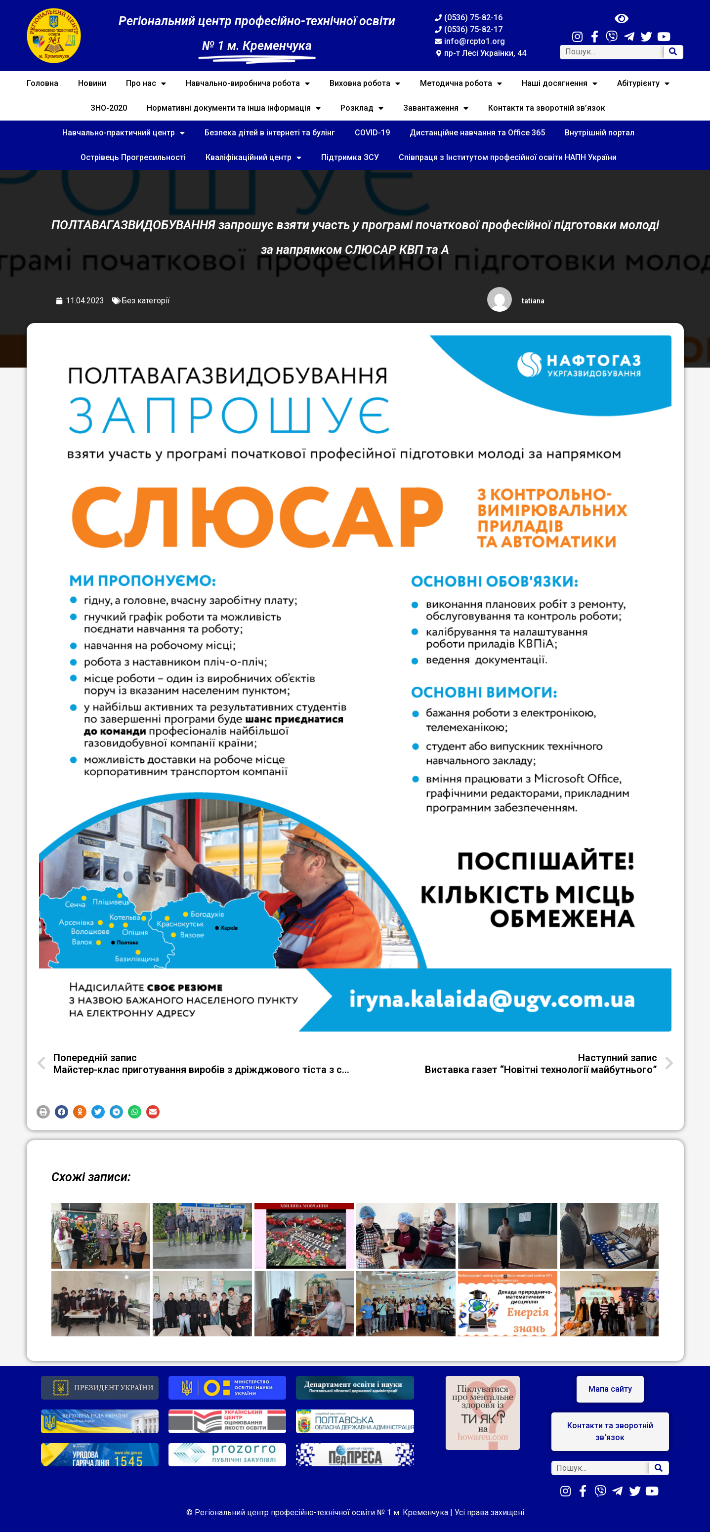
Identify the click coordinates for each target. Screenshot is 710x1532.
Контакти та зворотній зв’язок (546, 108)
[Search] (673, 52)
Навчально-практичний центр (123, 133)
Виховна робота (365, 83)
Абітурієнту (643, 83)
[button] (43, 1111)
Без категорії (146, 300)
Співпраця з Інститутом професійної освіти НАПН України (508, 157)
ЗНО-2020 (108, 108)
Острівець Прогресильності (133, 157)
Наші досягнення (559, 83)
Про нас (146, 83)
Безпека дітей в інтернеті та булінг (270, 132)
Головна (42, 83)
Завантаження (435, 108)
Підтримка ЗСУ (350, 157)
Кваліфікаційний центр (253, 157)
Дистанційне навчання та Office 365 (477, 132)
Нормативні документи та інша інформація (234, 108)
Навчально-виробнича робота (248, 83)
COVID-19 (372, 132)
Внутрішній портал (599, 132)
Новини (92, 83)
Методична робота (461, 83)
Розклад (361, 108)
